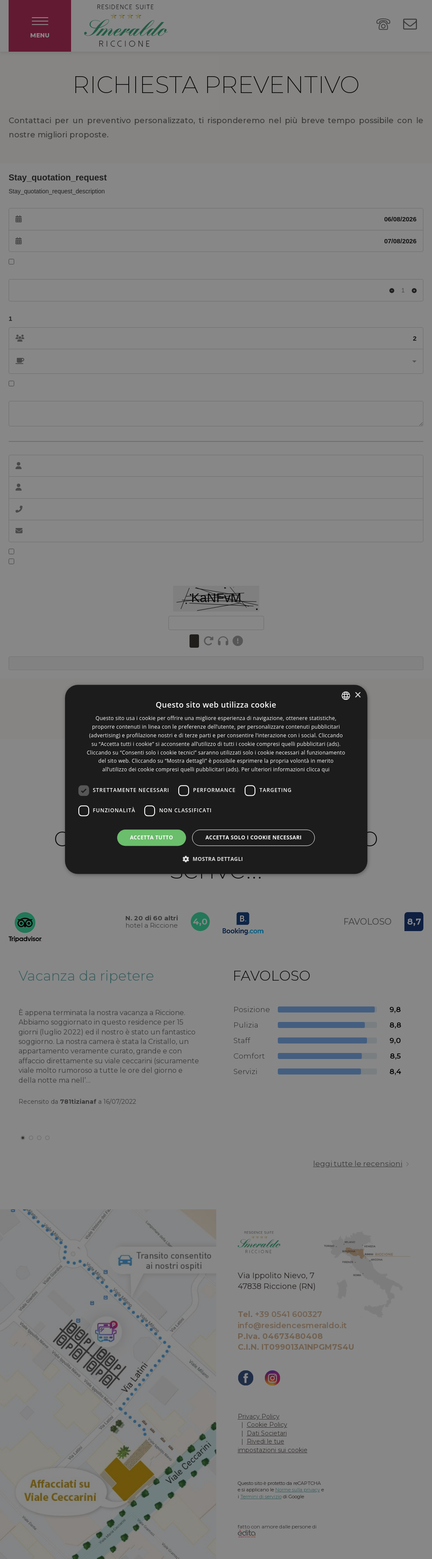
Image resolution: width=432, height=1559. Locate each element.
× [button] (357, 695)
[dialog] (216, 779)
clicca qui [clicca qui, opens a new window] (318, 769)
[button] (216, 859)
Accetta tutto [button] (151, 837)
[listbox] (346, 695)
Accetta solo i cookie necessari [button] (253, 837)
